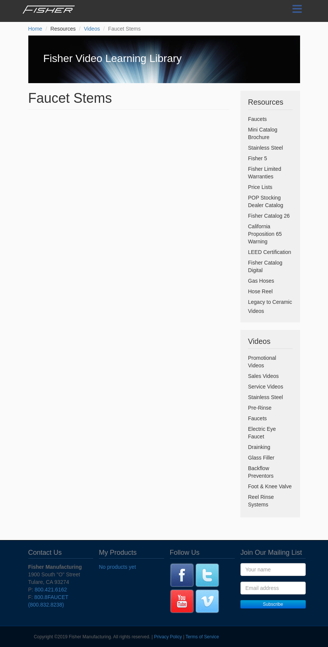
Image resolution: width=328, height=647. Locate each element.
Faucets (257, 119)
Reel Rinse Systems (261, 501)
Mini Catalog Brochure (262, 133)
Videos (92, 29)
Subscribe (273, 604)
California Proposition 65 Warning (265, 234)
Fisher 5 (257, 158)
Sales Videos (263, 376)
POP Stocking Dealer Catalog (265, 201)
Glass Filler (261, 458)
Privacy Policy (168, 636)
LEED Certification (269, 252)
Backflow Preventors (261, 472)
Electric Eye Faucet (262, 433)
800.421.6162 (51, 590)
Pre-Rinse (259, 408)
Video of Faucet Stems (128, 174)
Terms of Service (202, 636)
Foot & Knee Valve (270, 486)
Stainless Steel (265, 148)
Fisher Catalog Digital (265, 266)
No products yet (117, 567)
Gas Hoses (261, 281)
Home (35, 29)
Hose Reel (260, 291)
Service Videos (265, 387)
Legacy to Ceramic (270, 302)
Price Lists (260, 187)
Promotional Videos (262, 361)
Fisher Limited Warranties (264, 173)
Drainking (259, 447)
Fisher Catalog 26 (269, 216)
